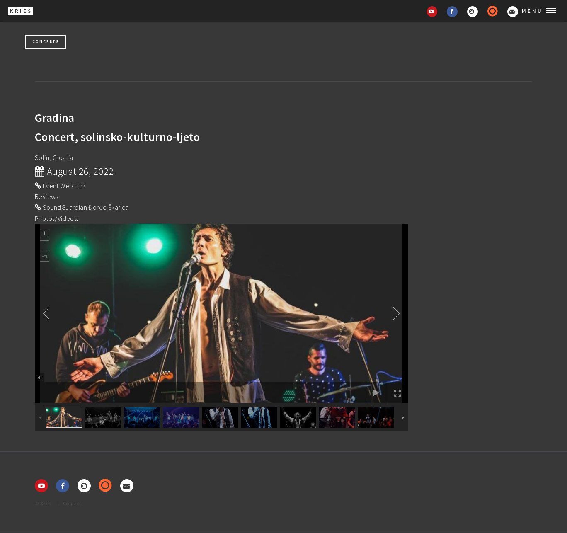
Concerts (45, 41)
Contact (72, 503)
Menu (532, 10)
